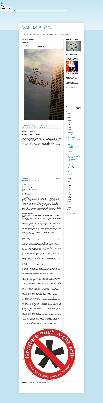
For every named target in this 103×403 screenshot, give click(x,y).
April (69, 176)
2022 (68, 120)
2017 (68, 129)
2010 (68, 194)
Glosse (32, 127)
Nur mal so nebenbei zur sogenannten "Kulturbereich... (73, 150)
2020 (68, 124)
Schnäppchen (70, 154)
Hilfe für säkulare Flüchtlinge (73, 142)
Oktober (70, 166)
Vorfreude (70, 141)
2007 (68, 199)
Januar (69, 181)
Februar (70, 179)
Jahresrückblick (71, 132)
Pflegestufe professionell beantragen (73, 213)
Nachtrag (70, 134)
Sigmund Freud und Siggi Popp (74, 139)
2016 (68, 183)
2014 (68, 187)
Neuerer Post (25, 178)
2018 (68, 127)
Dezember (70, 130)
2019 (68, 125)
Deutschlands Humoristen (73, 144)
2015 (68, 185)
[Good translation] (3, 8)
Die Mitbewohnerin (71, 137)
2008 (68, 197)
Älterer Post (58, 178)
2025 (68, 115)
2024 (68, 117)
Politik (38, 127)
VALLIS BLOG (36, 27)
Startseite (42, 178)
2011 (68, 192)
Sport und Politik (42, 127)
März (69, 178)
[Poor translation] (8, 8)
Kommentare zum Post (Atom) (33, 180)
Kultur (35, 127)
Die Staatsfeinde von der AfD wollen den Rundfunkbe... (73, 147)
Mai (69, 174)
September (70, 167)
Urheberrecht (38, 205)
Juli (69, 171)
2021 (68, 122)
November (70, 164)
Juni (69, 173)
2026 (68, 113)
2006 (68, 201)
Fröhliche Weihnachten (72, 135)
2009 (68, 196)
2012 (68, 190)
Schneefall (70, 162)
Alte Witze (70, 153)
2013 (68, 189)
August (69, 169)
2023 (68, 118)
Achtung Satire (28, 127)
